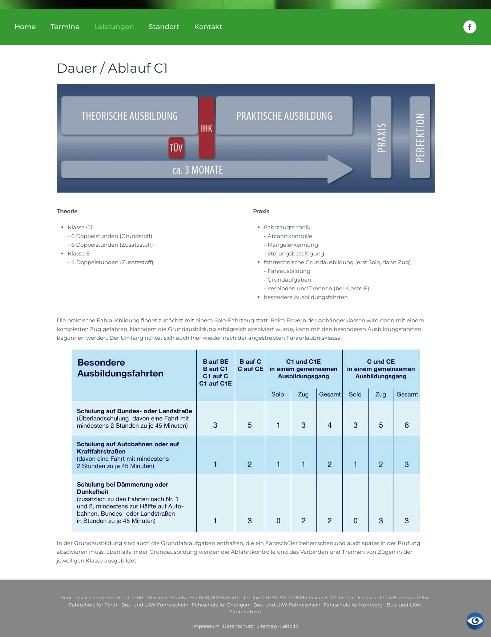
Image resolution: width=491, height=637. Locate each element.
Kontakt (208, 27)
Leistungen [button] (114, 27)
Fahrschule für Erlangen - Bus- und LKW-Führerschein (256, 605)
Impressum (206, 626)
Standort (164, 27)
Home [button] (25, 27)
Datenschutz (238, 626)
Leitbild (289, 626)
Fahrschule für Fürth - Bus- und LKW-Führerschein (129, 605)
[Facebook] (469, 26)
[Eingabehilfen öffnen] (475, 621)
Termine (65, 27)
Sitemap (267, 626)
